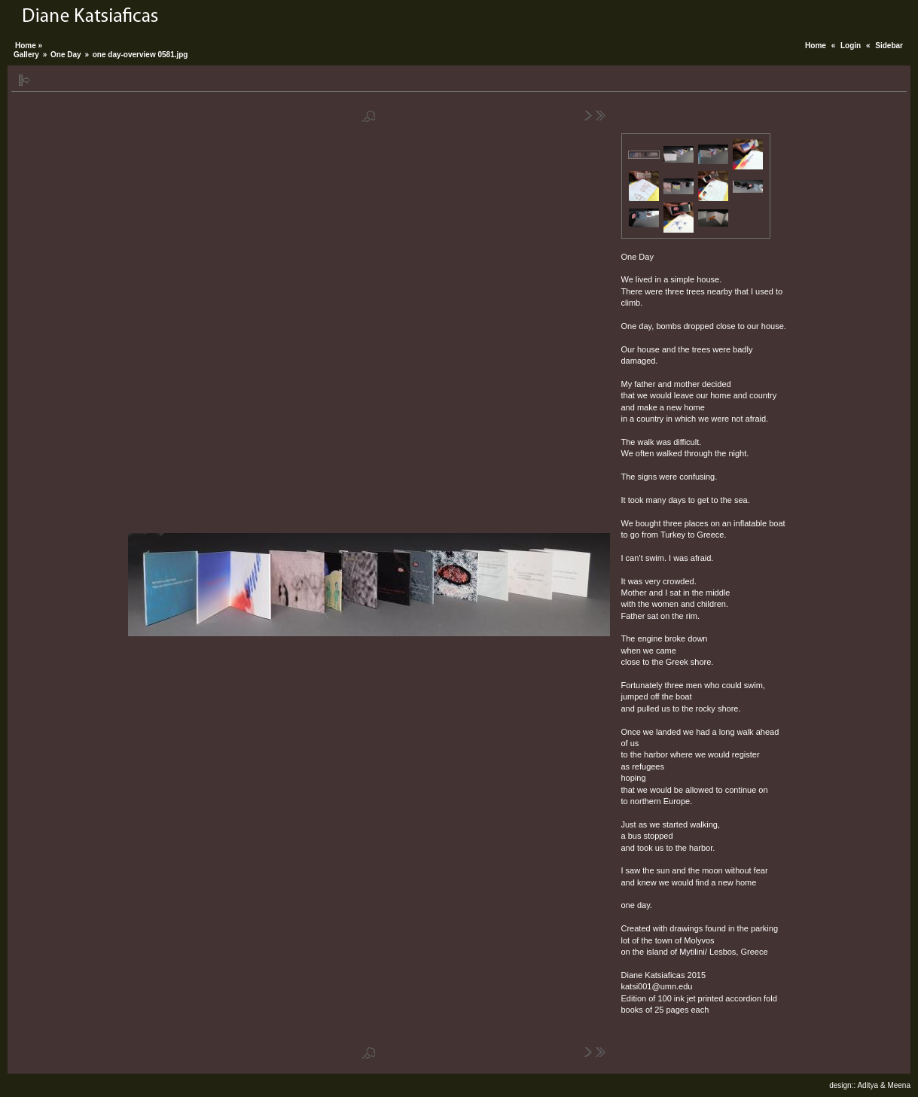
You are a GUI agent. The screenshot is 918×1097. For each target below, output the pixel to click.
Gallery (26, 54)
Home (815, 45)
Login (850, 45)
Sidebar (889, 45)
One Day (65, 54)
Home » (28, 45)
